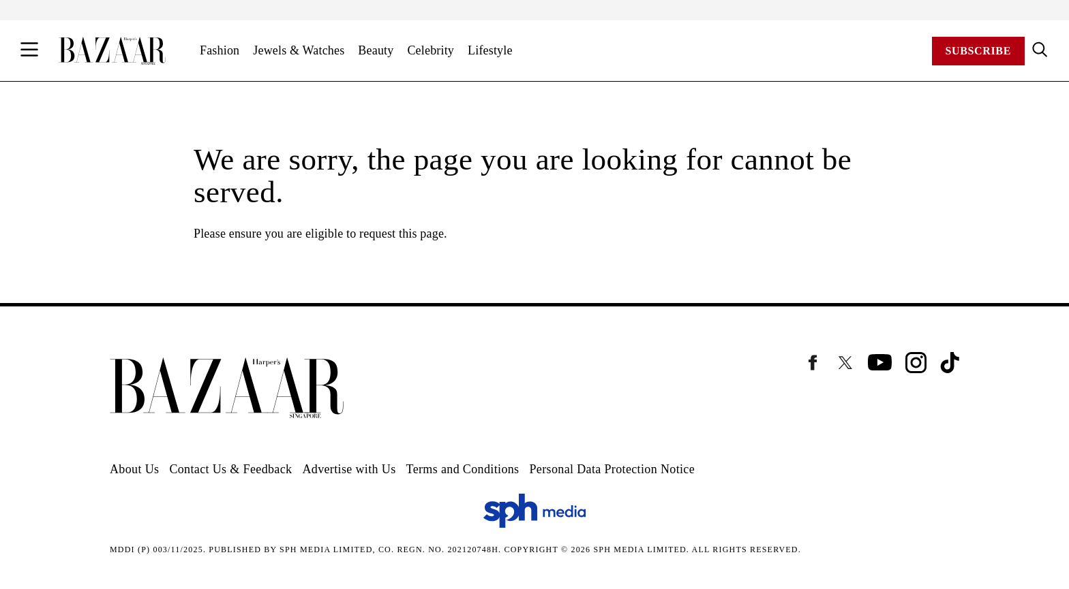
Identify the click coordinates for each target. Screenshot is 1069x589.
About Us (134, 469)
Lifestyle (490, 50)
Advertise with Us (348, 469)
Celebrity (430, 50)
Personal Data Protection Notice (612, 469)
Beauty (375, 50)
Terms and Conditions (463, 469)
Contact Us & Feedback (230, 469)
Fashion (219, 50)
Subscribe (978, 51)
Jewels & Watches (298, 50)
